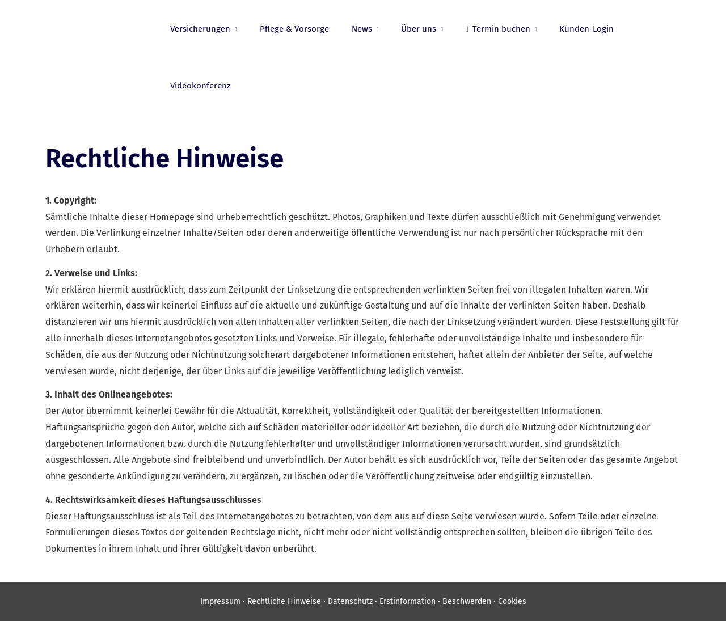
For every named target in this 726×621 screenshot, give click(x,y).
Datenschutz (350, 601)
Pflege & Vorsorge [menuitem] (294, 29)
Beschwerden (466, 601)
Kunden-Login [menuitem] (586, 29)
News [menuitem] (362, 29)
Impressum (220, 601)
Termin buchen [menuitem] (498, 29)
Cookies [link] (512, 601)
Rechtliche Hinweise (284, 601)
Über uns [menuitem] (418, 29)
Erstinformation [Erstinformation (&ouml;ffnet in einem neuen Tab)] (407, 601)
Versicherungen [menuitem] (200, 29)
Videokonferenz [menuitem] (200, 86)
